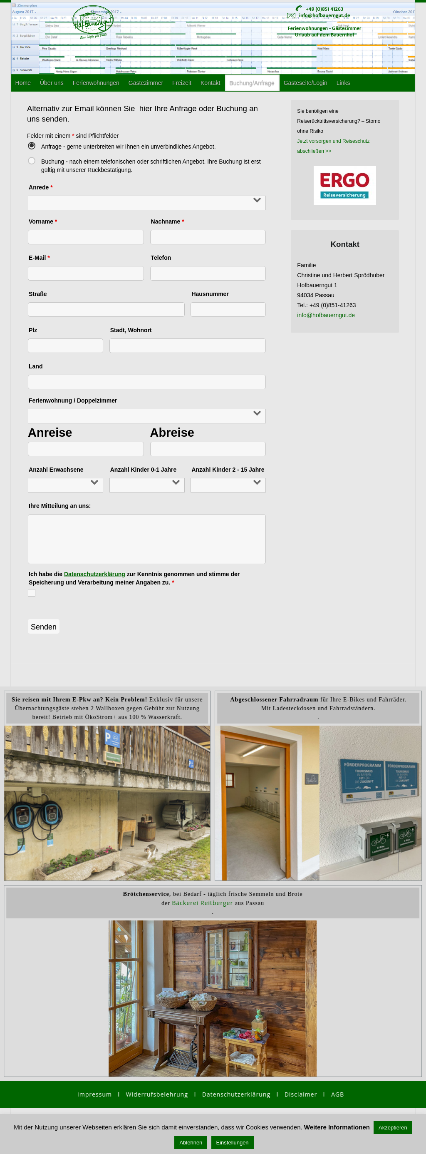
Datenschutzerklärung (94, 574)
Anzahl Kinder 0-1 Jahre (143, 469)
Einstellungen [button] (232, 1142)
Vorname (43, 221)
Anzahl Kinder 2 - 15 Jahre (227, 469)
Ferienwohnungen (96, 83)
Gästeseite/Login (305, 83)
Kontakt (210, 83)
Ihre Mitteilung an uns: (60, 505)
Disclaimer (301, 1094)
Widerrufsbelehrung (160, 1094)
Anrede (41, 187)
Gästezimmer (146, 83)
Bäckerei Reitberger (202, 903)
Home (23, 83)
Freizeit (181, 83)
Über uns (52, 83)
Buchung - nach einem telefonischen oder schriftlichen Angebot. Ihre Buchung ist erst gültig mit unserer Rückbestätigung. (151, 164)
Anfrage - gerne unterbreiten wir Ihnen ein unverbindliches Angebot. (128, 146)
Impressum (94, 1094)
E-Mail (39, 257)
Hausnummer (209, 294)
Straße (38, 294)
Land (35, 366)
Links (343, 83)
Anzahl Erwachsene (56, 469)
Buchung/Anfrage (251, 83)
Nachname (167, 221)
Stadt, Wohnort (131, 330)
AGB (337, 1094)
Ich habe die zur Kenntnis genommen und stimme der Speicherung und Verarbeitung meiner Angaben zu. (134, 578)
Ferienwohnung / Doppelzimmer (73, 400)
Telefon (161, 257)
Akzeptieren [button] (393, 1127)
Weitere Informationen (337, 1127)
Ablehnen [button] (190, 1142)
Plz (33, 330)
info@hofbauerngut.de (326, 315)
